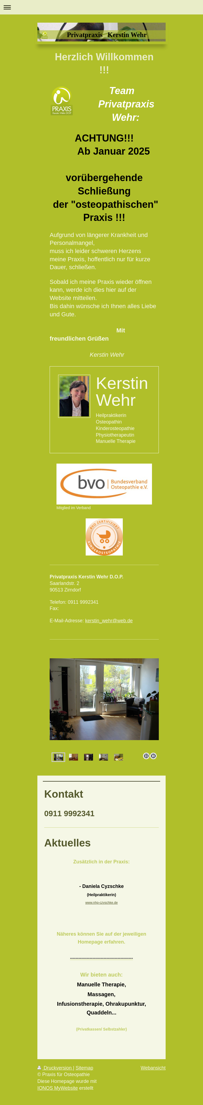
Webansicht (153, 1068)
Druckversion (55, 1068)
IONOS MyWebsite (57, 1088)
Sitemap (84, 1068)
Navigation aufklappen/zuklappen (101, 7)
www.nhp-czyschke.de (101, 903)
